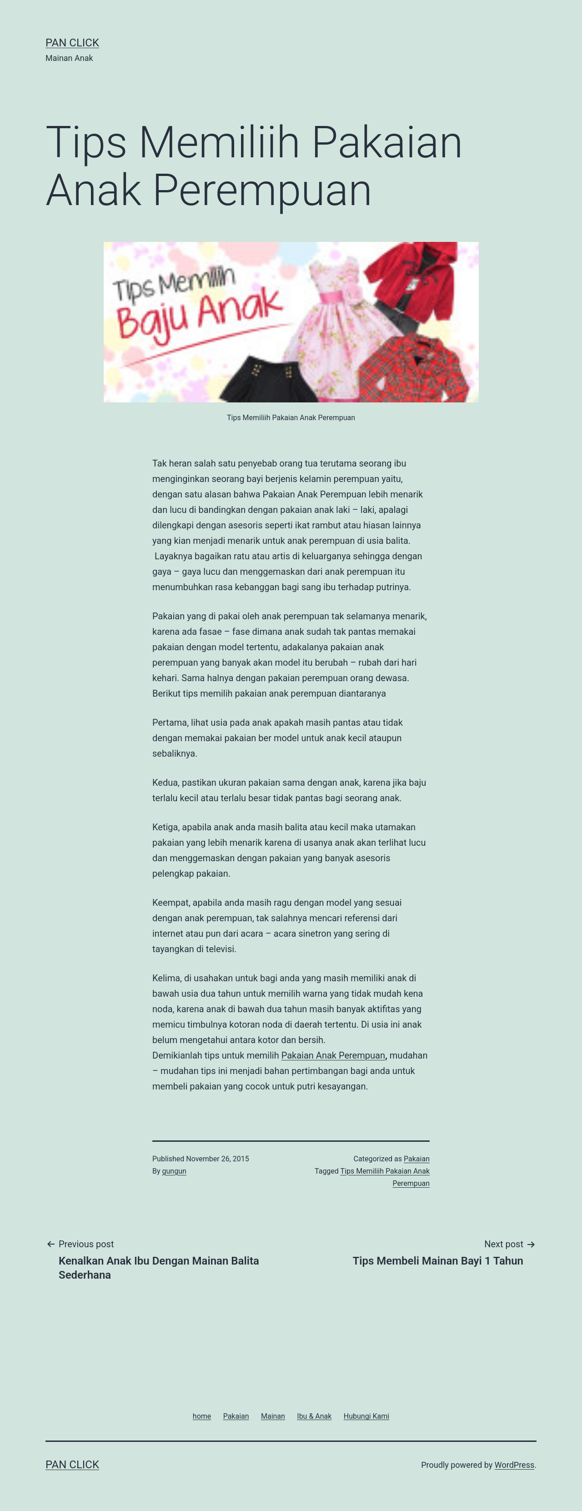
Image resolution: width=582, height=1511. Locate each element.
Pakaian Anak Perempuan (333, 1055)
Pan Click (72, 42)
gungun (174, 1171)
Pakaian (417, 1159)
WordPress (514, 1465)
